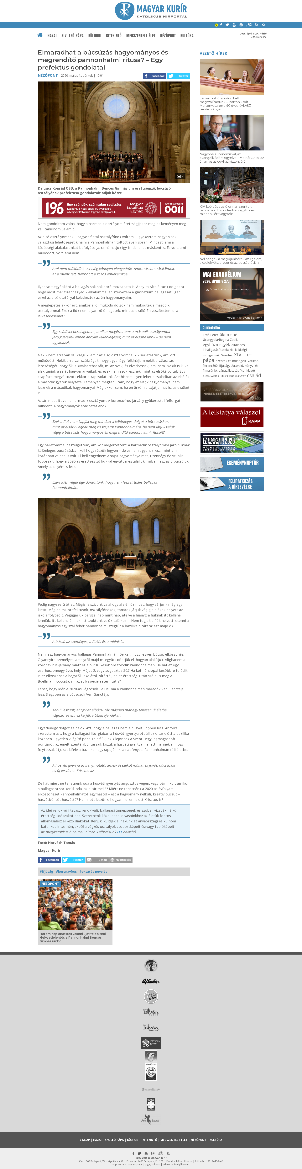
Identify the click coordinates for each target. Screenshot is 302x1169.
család (254, 375)
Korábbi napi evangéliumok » (244, 317)
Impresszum (119, 1164)
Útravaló (237, 366)
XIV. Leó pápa (72, 36)
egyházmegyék (216, 344)
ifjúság (224, 366)
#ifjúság (46, 871)
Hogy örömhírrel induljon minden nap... (227, 280)
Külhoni (95, 36)
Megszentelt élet (141, 36)
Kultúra (187, 36)
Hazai (52, 36)
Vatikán (252, 361)
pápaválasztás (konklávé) (236, 370)
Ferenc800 (210, 366)
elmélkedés (211, 376)
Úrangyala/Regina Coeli (220, 340)
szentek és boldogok (231, 361)
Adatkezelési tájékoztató (176, 1164)
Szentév (226, 355)
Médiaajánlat (135, 1164)
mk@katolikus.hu (183, 1161)
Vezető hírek (213, 53)
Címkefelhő (211, 327)
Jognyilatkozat (152, 1164)
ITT (120, 832)
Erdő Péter (210, 335)
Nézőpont (168, 36)
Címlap (85, 1140)
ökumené (228, 334)
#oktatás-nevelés (93, 871)
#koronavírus (66, 871)
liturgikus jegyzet (233, 376)
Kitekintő (114, 36)
